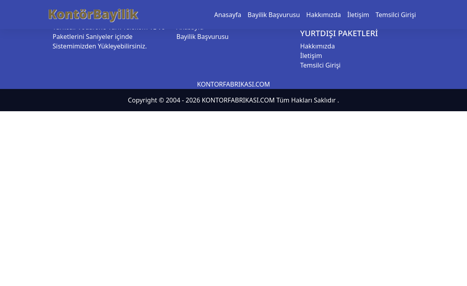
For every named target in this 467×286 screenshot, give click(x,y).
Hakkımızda (323, 14)
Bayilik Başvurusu (274, 14)
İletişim (358, 14)
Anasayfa (227, 14)
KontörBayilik (93, 13)
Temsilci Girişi (396, 14)
